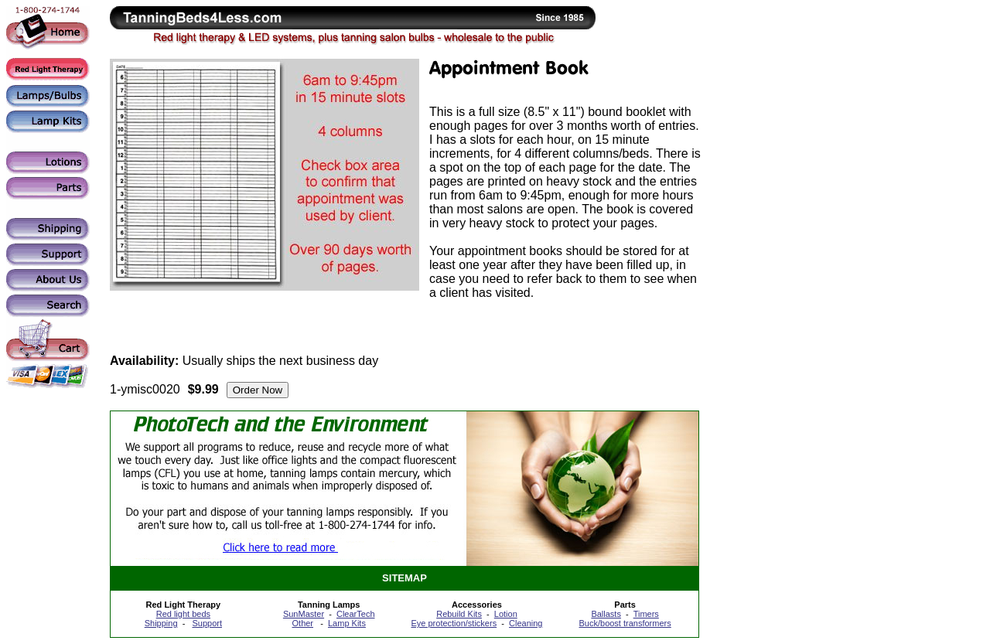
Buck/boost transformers (625, 623)
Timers (646, 613)
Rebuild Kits (459, 613)
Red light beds (183, 613)
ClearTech (355, 613)
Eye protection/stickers (454, 623)
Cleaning (525, 623)
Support (207, 623)
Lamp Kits (347, 623)
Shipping (161, 623)
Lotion (505, 613)
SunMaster (303, 613)
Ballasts (606, 613)
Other (303, 623)
